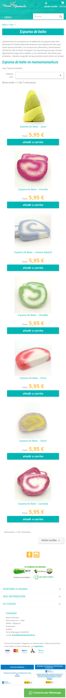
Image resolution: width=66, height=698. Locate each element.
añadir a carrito (33, 142)
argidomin (38, 646)
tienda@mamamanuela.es (23, 635)
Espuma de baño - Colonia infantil (33, 252)
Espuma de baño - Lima (33, 126)
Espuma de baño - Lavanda (33, 503)
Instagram (36, 554)
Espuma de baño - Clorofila (33, 315)
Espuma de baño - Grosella (33, 189)
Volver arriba (51, 540)
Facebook (29, 554)
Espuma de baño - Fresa (33, 378)
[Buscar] (48, 16)
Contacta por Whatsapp (44, 693)
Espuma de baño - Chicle (33, 440)
